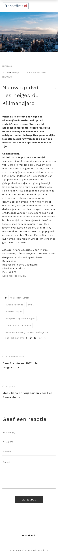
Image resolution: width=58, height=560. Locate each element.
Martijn (15, 72)
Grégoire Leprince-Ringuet (20, 318)
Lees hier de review (14, 275)
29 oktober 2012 (15, 356)
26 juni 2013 (12, 386)
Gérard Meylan (14, 311)
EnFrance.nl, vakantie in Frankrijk (29, 550)
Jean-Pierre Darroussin (18, 325)
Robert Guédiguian (37, 332)
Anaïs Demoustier (19, 297)
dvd (30, 304)
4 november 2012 (36, 72)
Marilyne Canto (14, 332)
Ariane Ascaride (14, 304)
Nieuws (7, 66)
